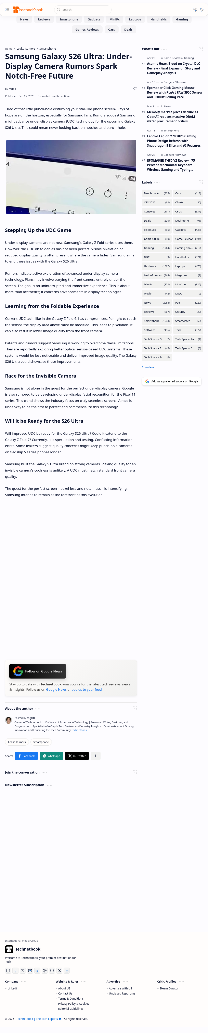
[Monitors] (188, 290)
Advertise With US (120, 994)
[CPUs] (188, 217)
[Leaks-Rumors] (17, 748)
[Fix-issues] (157, 236)
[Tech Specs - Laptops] (188, 345)
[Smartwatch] (188, 327)
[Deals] (128, 35)
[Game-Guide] (157, 245)
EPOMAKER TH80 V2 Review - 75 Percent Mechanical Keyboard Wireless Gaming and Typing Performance (171, 171)
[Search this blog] (82, 10)
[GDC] (157, 263)
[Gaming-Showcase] (188, 254)
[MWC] (188, 299)
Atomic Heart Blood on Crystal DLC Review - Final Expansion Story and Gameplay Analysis (173, 74)
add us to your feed (87, 695)
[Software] (157, 336)
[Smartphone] (69, 25)
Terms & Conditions (71, 1004)
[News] (24, 25)
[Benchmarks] (157, 199)
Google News (56, 695)
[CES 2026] (157, 208)
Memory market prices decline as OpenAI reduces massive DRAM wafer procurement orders (172, 122)
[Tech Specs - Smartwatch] (188, 354)
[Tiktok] (37, 977)
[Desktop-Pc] (188, 227)
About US (64, 994)
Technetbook (79, 736)
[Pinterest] (45, 977)
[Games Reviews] (87, 35)
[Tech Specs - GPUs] (157, 345)
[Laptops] (135, 25)
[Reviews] (44, 25)
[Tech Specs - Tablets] (157, 363)
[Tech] (188, 336)
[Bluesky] (52, 977)
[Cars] (112, 35)
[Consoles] (157, 217)
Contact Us (65, 999)
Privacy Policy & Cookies (73, 1010)
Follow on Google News (37, 677)
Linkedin (13, 994)
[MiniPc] (114, 25)
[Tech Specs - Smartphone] (157, 354)
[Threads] (59, 977)
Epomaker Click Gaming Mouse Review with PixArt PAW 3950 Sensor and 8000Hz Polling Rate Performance (175, 98)
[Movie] (157, 299)
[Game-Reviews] (173, 64)
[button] (7, 9)
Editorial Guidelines (70, 1015)
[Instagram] (15, 977)
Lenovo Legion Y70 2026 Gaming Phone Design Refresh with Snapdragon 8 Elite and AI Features (174, 147)
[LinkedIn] (67, 977)
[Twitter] (23, 977)
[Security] (188, 318)
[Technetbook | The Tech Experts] (27, 9)
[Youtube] (30, 977)
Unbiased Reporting (122, 999)
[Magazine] (188, 281)
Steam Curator (169, 994)
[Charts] (188, 208)
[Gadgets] (94, 25)
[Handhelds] (158, 25)
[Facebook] (8, 977)
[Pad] (188, 309)
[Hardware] (157, 272)
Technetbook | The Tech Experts (38, 1025)
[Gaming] (182, 25)
